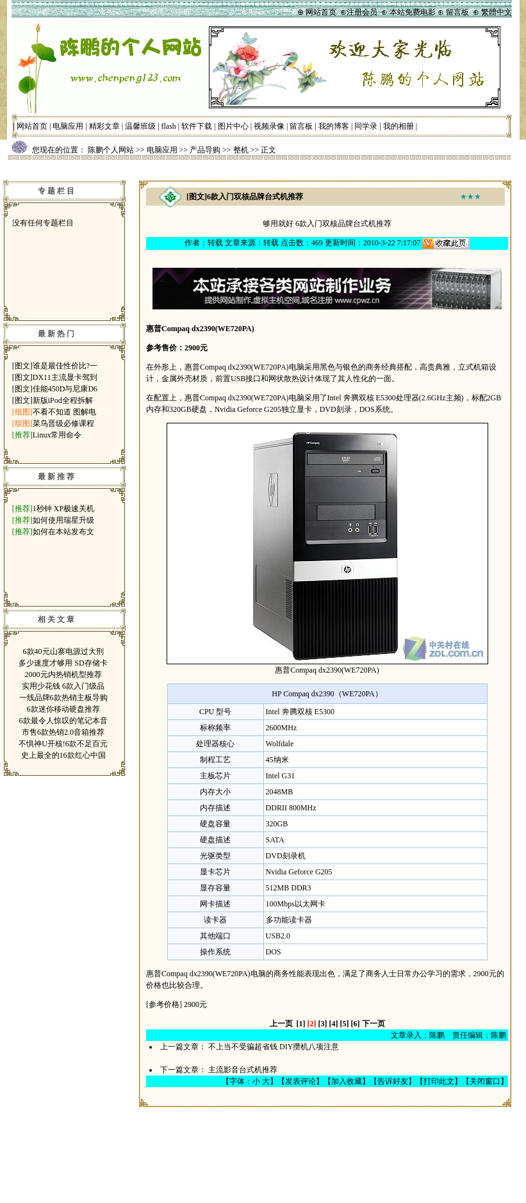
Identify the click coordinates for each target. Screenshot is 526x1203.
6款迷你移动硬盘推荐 (63, 709)
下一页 (373, 1023)
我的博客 (333, 126)
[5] (344, 1023)
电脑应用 (68, 126)
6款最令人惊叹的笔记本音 (63, 720)
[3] (322, 1023)
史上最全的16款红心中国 (63, 755)
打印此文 (438, 1081)
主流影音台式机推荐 (242, 1069)
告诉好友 (392, 1081)
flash (168, 126)
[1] (301, 1023)
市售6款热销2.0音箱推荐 (63, 732)
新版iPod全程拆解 (63, 400)
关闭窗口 (485, 1081)
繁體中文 (496, 12)
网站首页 (32, 126)
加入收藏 (346, 1081)
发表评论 (300, 1081)
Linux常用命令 (57, 434)
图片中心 (233, 126)
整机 (241, 149)
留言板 (301, 126)
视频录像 (269, 126)
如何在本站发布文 (63, 531)
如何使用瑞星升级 (63, 520)
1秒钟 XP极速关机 (63, 508)
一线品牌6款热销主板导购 (63, 697)
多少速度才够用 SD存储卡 (63, 663)
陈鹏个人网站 (111, 149)
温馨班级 (140, 126)
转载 (215, 242)
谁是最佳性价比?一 (65, 365)
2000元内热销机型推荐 (63, 674)
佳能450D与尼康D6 (65, 388)
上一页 (281, 1023)
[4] (333, 1023)
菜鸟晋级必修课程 (63, 423)
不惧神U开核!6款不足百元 (63, 743)
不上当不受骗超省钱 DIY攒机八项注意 (273, 1046)
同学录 (365, 126)
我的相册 (398, 126)
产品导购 (205, 149)
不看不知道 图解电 (64, 411)
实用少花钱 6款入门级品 (63, 686)
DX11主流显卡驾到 (65, 377)
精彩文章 (104, 126)
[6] (355, 1023)
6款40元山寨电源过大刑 (63, 651)
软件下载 (196, 126)
